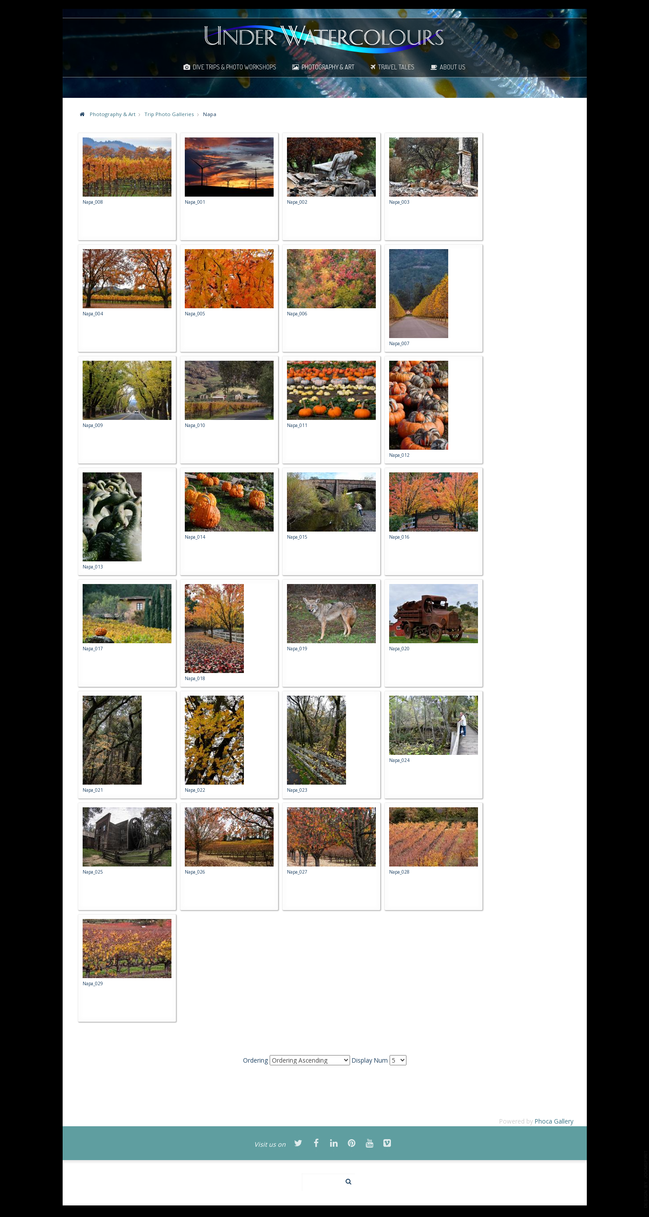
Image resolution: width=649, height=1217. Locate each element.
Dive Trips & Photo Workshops (234, 67)
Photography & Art (328, 67)
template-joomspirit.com (646, 1179)
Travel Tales (396, 67)
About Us (453, 67)
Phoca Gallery (554, 1121)
